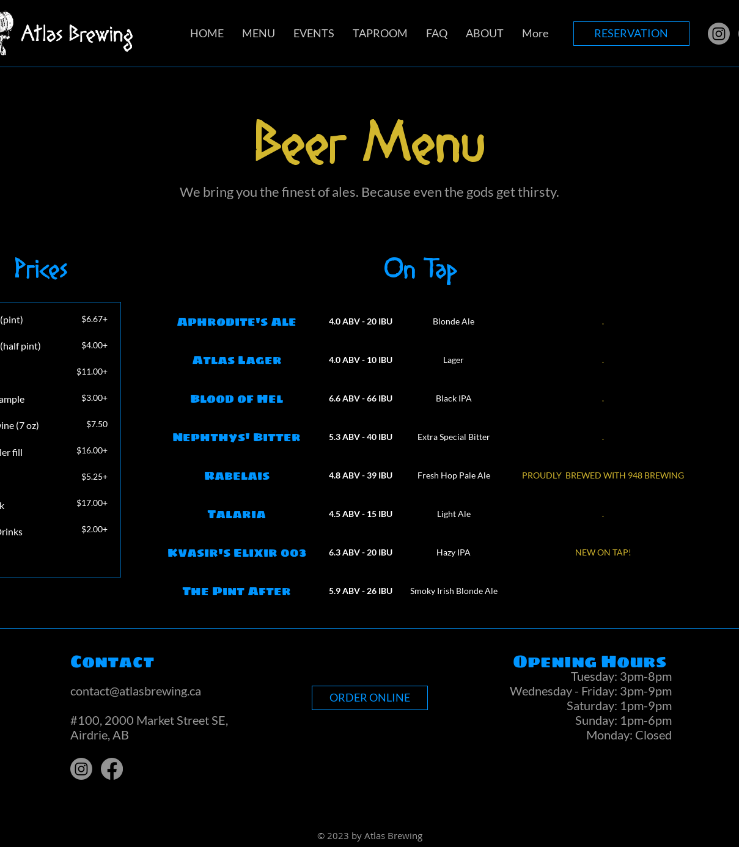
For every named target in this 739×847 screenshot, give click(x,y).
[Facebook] (112, 769)
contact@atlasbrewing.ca (135, 690)
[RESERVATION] (631, 33)
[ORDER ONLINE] (370, 698)
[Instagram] (719, 34)
